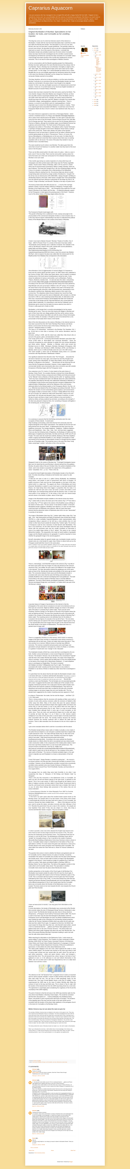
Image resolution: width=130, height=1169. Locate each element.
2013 (95, 48)
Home (52, 1150)
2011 (95, 99)
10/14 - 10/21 (98, 86)
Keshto (84, 53)
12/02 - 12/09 (98, 55)
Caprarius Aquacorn (50, 8)
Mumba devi (59, 1062)
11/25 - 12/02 (98, 74)
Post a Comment (34, 1147)
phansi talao (64, 1062)
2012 (95, 50)
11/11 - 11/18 (98, 77)
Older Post (73, 1150)
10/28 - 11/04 (98, 80)
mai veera (54, 1062)
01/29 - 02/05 (98, 96)
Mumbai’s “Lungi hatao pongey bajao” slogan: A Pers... (97, 61)
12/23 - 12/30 (98, 52)
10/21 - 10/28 (98, 83)
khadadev (40, 1062)
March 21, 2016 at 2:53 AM (38, 1106)
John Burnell (34, 1062)
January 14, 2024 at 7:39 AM (38, 1144)
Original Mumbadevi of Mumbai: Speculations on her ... (98, 69)
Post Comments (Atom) (40, 1152)
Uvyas (33, 1138)
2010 (95, 101)
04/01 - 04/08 (98, 92)
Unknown (34, 1069)
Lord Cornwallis (49, 1062)
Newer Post (31, 1150)
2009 (95, 103)
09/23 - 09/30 (98, 89)
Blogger (71, 1161)
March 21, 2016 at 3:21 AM (38, 1133)
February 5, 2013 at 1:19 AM (38, 1075)
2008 (95, 105)
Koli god (43, 1062)
